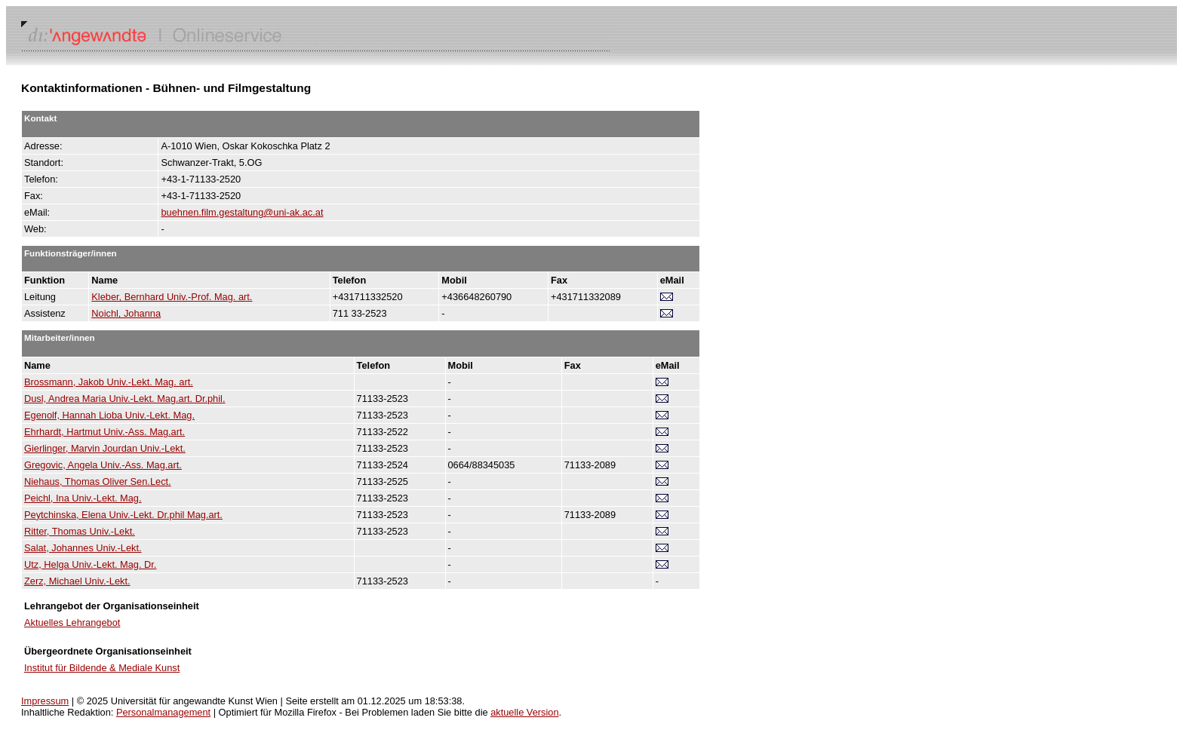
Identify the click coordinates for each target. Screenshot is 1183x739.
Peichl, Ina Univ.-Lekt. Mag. (83, 498)
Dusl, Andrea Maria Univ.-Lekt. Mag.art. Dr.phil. (124, 398)
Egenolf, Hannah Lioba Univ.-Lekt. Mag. (109, 415)
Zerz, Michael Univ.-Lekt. (77, 581)
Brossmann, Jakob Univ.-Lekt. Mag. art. (108, 382)
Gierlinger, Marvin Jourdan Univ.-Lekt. (105, 448)
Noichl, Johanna (126, 313)
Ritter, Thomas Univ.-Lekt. (79, 531)
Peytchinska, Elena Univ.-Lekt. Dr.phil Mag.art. (123, 514)
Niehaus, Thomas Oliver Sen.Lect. (97, 481)
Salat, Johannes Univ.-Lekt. (83, 547)
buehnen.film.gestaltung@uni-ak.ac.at (242, 212)
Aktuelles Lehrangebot (72, 622)
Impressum (45, 701)
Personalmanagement (163, 712)
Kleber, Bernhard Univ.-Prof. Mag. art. (171, 296)
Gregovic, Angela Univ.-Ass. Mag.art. (103, 465)
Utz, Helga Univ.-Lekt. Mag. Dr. (90, 564)
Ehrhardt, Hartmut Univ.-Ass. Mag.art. (104, 431)
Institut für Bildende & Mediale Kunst (102, 667)
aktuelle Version (524, 712)
